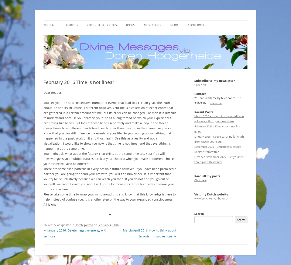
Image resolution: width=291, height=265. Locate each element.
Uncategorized (84, 225)
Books (130, 25)
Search (199, 214)
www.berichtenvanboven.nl (211, 198)
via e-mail (216, 103)
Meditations (152, 25)
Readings (71, 25)
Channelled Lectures (102, 25)
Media (174, 25)
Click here (200, 85)
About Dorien (197, 25)
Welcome (50, 25)
